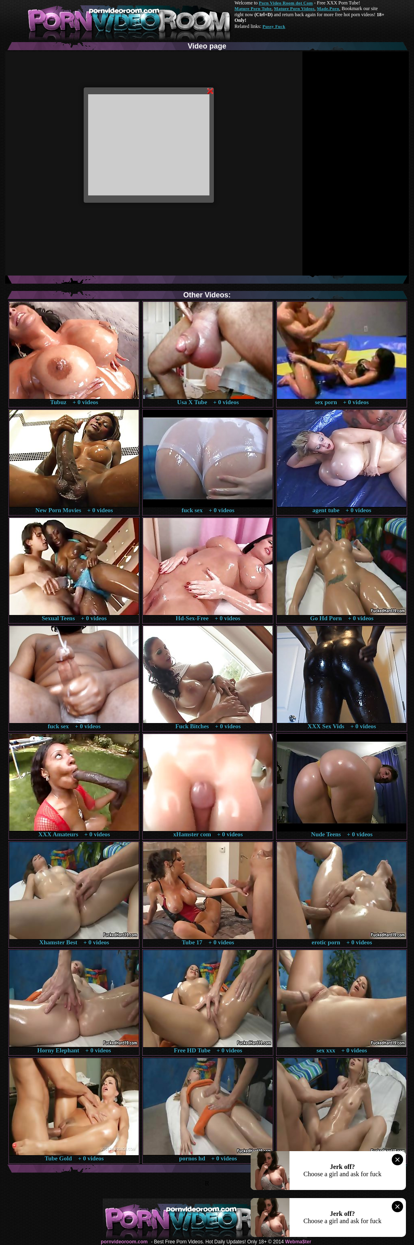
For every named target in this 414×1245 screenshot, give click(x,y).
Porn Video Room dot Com (286, 2)
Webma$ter (298, 1242)
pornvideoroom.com (124, 1242)
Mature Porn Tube (253, 8)
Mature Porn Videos (294, 8)
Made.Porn (328, 8)
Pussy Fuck (273, 26)
